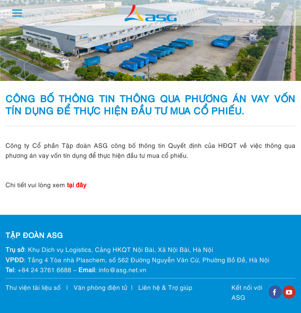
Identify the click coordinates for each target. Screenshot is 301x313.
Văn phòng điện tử (100, 287)
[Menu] (17, 13)
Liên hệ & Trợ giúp (165, 287)
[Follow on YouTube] (289, 292)
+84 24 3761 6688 (44, 269)
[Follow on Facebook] (275, 292)
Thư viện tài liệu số (33, 287)
